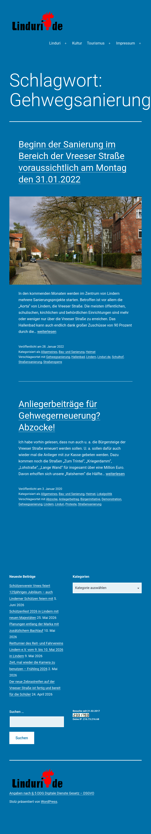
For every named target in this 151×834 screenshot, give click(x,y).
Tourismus (95, 43)
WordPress (49, 802)
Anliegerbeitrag (69, 499)
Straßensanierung (30, 362)
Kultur (77, 43)
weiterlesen (46, 331)
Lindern (91, 357)
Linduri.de (103, 357)
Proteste (71, 504)
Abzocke (52, 499)
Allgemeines (49, 352)
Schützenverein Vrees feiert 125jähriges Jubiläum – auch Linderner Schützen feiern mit (31, 592)
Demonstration (111, 499)
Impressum (125, 43)
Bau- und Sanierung (71, 352)
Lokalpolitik (104, 494)
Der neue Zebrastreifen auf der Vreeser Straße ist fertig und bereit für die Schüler (34, 688)
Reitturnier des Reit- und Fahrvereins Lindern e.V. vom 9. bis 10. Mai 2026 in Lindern (36, 649)
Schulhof (118, 357)
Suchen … (16, 712)
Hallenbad (78, 357)
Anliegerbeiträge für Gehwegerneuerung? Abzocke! (59, 416)
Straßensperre (52, 362)
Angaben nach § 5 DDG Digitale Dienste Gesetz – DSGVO (51, 793)
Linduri (55, 43)
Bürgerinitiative (90, 499)
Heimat (90, 352)
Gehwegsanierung (58, 357)
